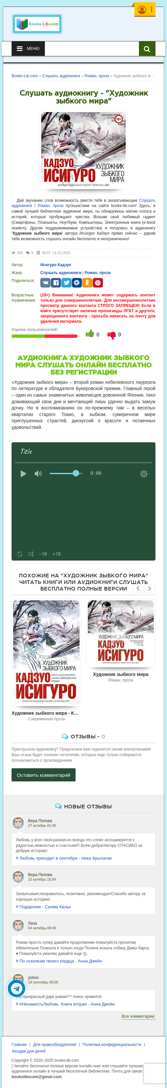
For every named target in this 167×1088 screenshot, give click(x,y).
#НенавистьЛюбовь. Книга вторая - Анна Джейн (65, 1004)
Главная (19, 1044)
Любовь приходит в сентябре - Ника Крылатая (64, 858)
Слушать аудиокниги (60, 272)
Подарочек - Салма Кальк (43, 906)
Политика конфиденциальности (112, 1044)
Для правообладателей (54, 1044)
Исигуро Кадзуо (55, 265)
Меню (28, 48)
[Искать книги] (147, 48)
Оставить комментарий (43, 775)
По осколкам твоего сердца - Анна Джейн (59, 961)
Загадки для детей (29, 1051)
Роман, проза (50, 205)
